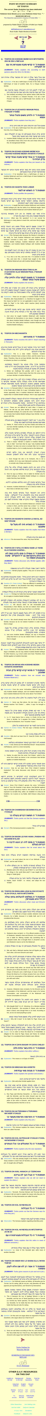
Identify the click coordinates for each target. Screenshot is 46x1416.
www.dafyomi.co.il (29, 29)
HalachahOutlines (16, 1385)
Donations (28, 1410)
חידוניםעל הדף (32, 1390)
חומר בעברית (18, 1410)
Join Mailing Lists (29, 1404)
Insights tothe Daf (10, 1379)
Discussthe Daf (21, 1396)
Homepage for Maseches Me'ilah (23, 1356)
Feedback (17, 1414)
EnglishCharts (23, 1385)
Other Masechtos (16, 1404)
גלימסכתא (14, 1396)
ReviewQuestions (28, 1379)
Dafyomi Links (27, 1414)
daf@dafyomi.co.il (17, 29)
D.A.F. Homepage (23, 1365)
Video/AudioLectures (30, 1396)
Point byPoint (36, 1379)
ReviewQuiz (13, 1390)
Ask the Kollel (15, 1407)
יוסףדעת (26, 1390)
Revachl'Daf (30, 1385)
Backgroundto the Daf (19, 1379)
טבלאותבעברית (20, 1390)
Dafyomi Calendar (29, 1407)
